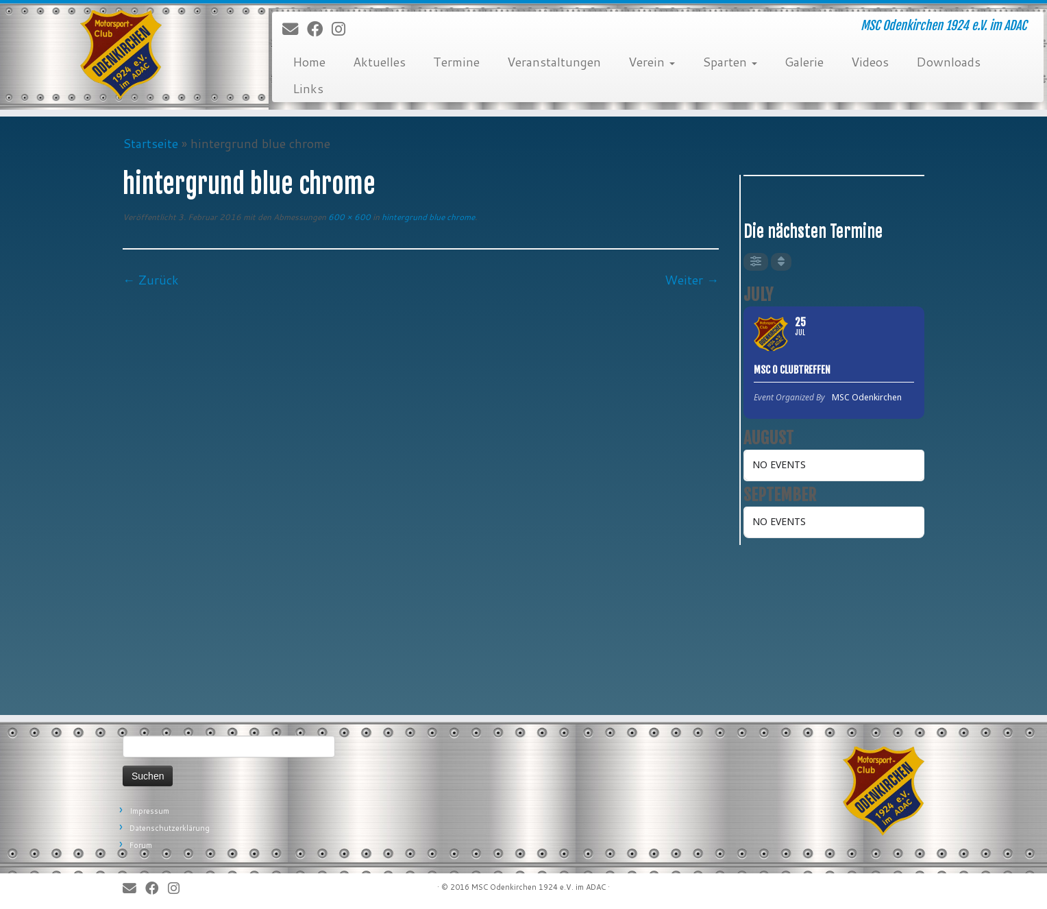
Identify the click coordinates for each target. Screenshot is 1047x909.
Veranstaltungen (554, 62)
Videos (870, 62)
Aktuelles (379, 62)
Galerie (804, 62)
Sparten (729, 62)
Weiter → (692, 280)
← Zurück (151, 280)
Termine (456, 62)
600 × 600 (348, 217)
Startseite (150, 143)
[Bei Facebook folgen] (319, 29)
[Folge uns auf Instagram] (343, 29)
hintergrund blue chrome (427, 217)
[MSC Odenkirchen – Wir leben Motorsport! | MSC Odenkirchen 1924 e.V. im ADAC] (121, 54)
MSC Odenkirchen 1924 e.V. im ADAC (538, 887)
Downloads (948, 62)
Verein (651, 62)
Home (309, 62)
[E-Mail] (294, 29)
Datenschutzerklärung (170, 828)
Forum (141, 845)
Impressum (149, 810)
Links (308, 88)
